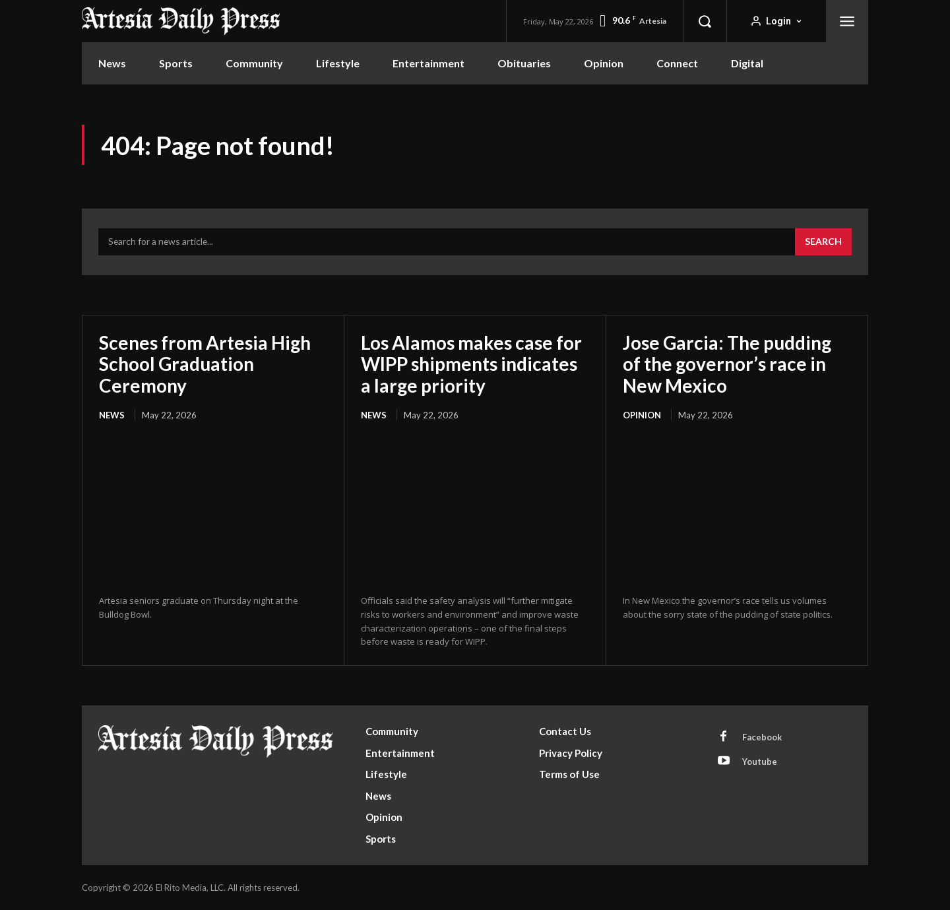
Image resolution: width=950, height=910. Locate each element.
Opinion (642, 415)
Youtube (759, 761)
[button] (704, 21)
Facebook (762, 737)
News (112, 415)
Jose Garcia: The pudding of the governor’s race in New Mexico (727, 363)
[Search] (823, 242)
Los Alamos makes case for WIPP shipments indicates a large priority (471, 363)
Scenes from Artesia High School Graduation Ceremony (205, 363)
